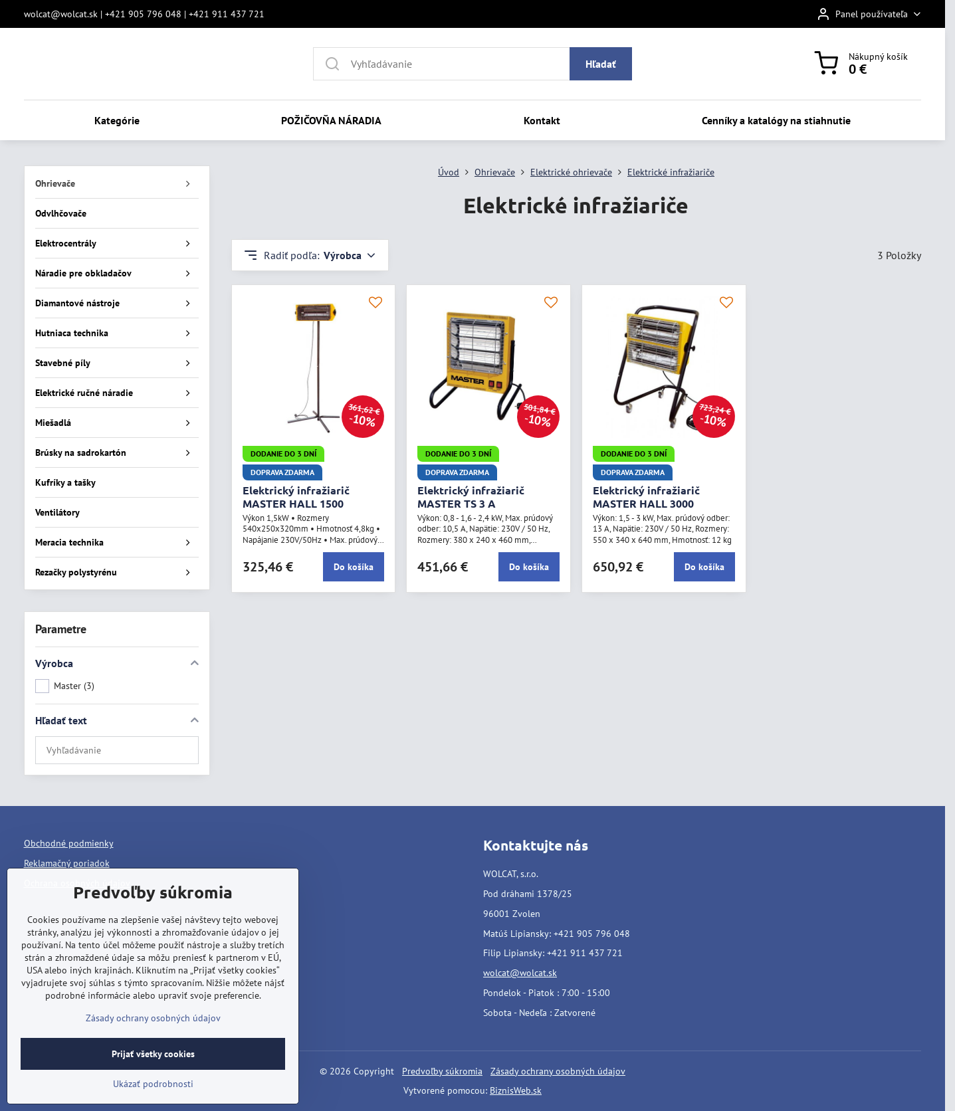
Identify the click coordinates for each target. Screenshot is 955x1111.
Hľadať (600, 63)
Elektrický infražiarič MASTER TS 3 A (470, 496)
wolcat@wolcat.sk (520, 973)
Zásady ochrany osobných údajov (557, 1071)
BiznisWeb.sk (516, 1090)
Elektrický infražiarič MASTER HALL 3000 (646, 496)
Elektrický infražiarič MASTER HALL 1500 (296, 496)
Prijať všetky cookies (153, 1082)
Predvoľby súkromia (442, 1071)
